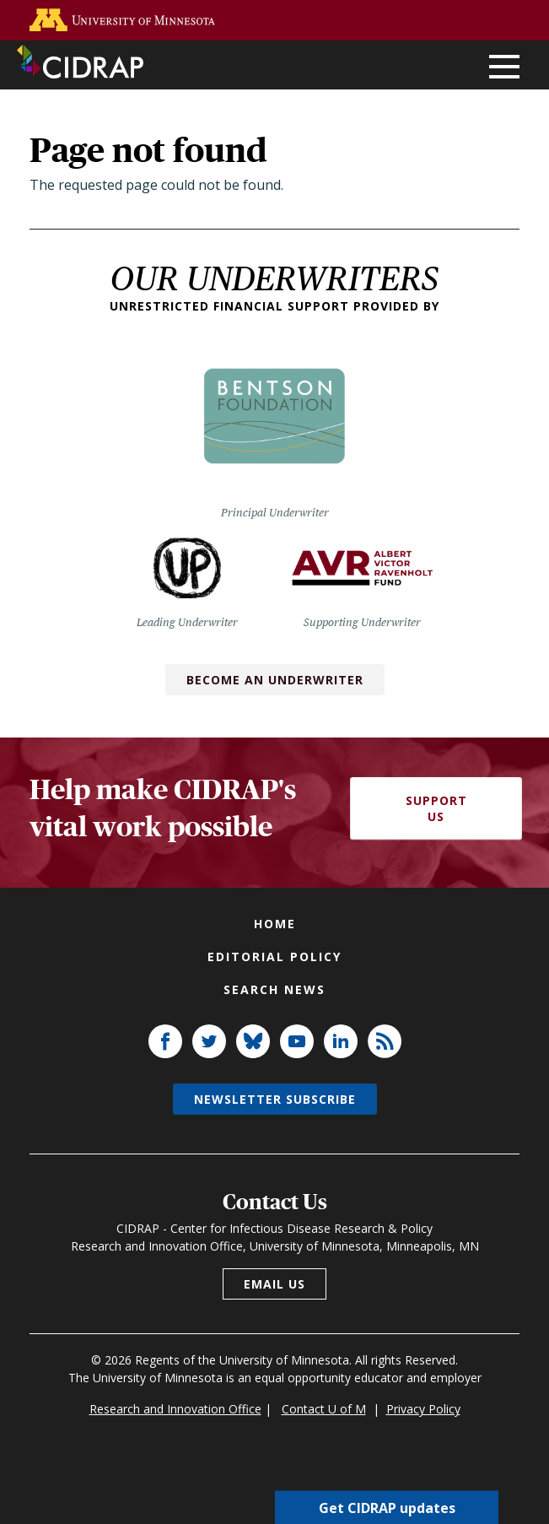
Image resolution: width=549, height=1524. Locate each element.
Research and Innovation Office (175, 1409)
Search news (274, 989)
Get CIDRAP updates (387, 1507)
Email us (274, 1284)
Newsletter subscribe (275, 1099)
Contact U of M (324, 1409)
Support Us (436, 808)
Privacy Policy (423, 1409)
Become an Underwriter (274, 680)
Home (275, 924)
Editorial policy (274, 956)
